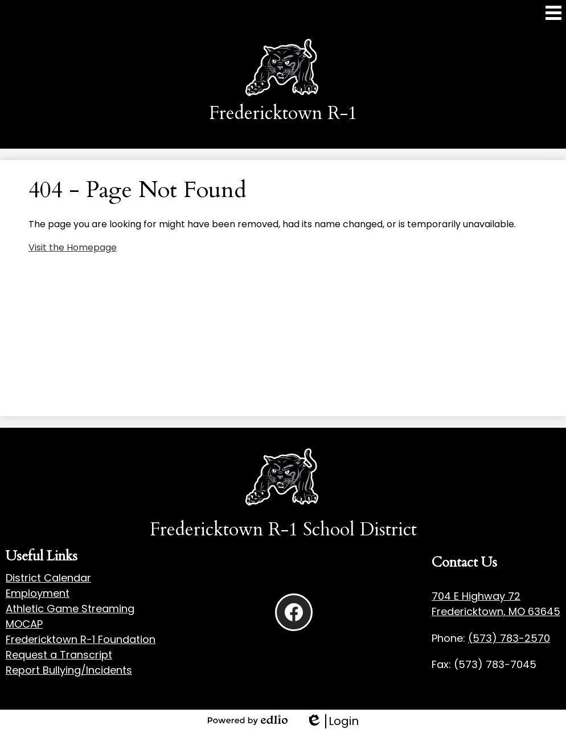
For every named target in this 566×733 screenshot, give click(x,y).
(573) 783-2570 (509, 638)
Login (332, 721)
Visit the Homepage (72, 247)
